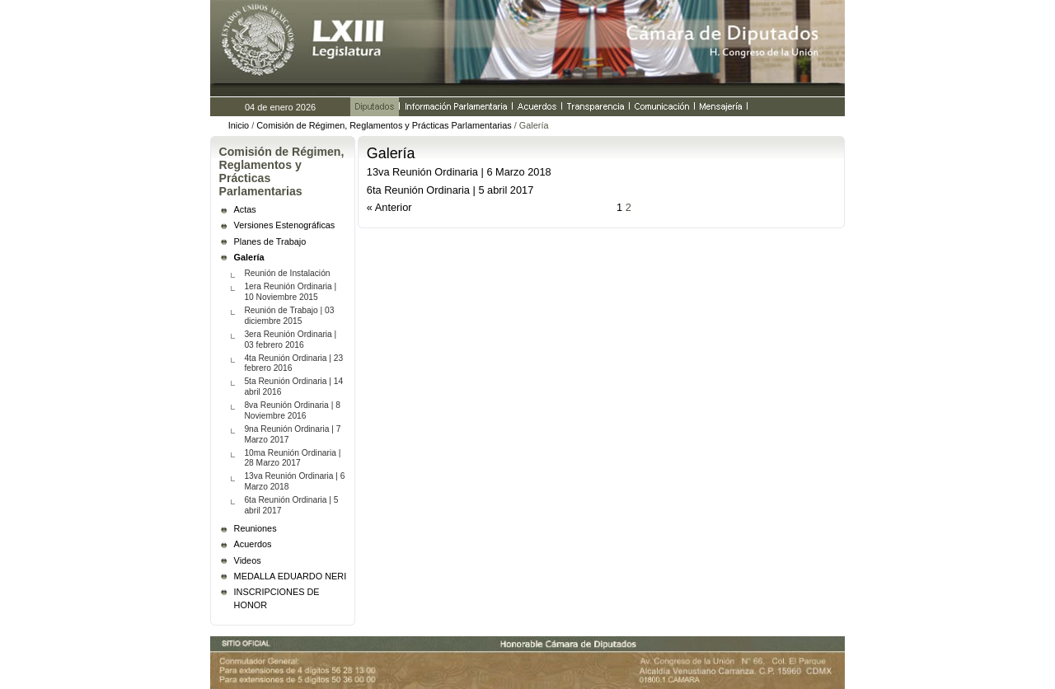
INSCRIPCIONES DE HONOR (277, 598)
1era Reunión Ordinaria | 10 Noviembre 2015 (290, 292)
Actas (245, 209)
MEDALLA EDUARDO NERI (290, 576)
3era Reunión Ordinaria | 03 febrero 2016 (290, 339)
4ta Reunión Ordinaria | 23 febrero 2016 (293, 363)
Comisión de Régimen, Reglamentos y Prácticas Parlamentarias (383, 125)
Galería (249, 257)
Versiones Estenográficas (284, 225)
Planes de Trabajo (270, 241)
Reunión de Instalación (287, 273)
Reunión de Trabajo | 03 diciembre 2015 (289, 316)
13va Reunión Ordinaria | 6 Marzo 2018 (294, 481)
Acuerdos (253, 544)
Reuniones (255, 528)
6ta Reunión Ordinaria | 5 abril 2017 (291, 505)
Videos (247, 560)
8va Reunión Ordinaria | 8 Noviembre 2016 (292, 410)
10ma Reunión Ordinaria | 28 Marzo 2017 (292, 458)
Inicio (238, 125)
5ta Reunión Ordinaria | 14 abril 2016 (293, 386)
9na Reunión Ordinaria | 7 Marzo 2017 (292, 434)
